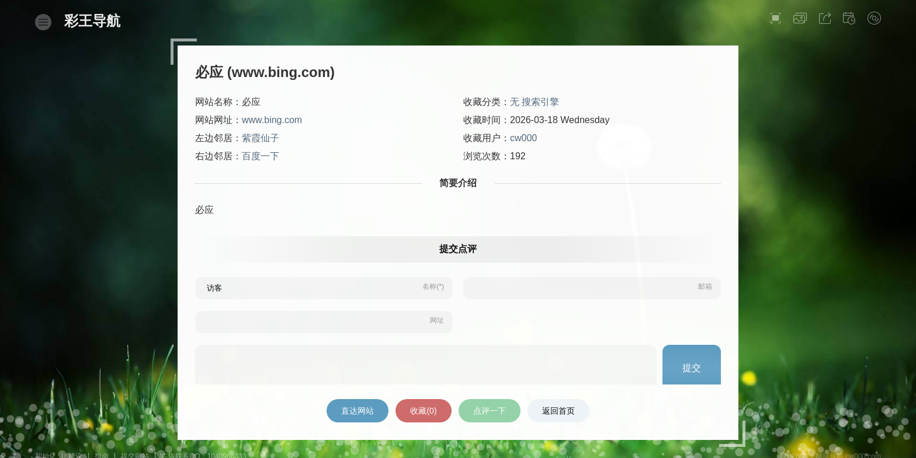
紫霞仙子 (260, 138)
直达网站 (357, 410)
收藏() (423, 410)
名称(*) (433, 286)
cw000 (523, 138)
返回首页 (558, 410)
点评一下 (489, 410)
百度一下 (260, 156)
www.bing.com (272, 120)
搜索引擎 (540, 102)
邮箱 (705, 286)
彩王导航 (92, 21)
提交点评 (458, 249)
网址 (437, 320)
